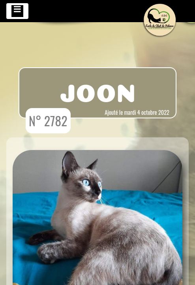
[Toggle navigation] (17, 11)
